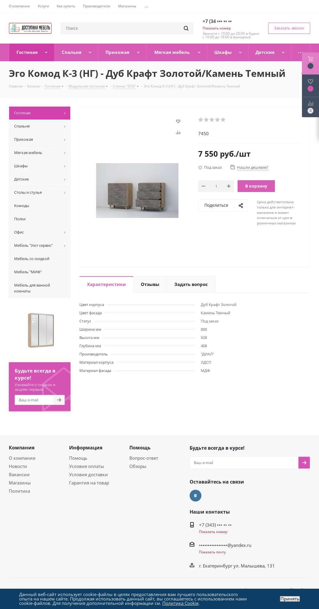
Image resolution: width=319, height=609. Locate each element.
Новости (18, 466)
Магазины (20, 483)
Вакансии (19, 474)
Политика (19, 491)
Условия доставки (88, 474)
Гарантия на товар (89, 483)
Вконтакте (195, 496)
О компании (22, 458)
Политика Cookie (180, 603)
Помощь (78, 458)
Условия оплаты (86, 466)
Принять (289, 599)
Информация (85, 447)
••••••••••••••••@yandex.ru (225, 545)
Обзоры (137, 466)
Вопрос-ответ (143, 458)
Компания (21, 447)
